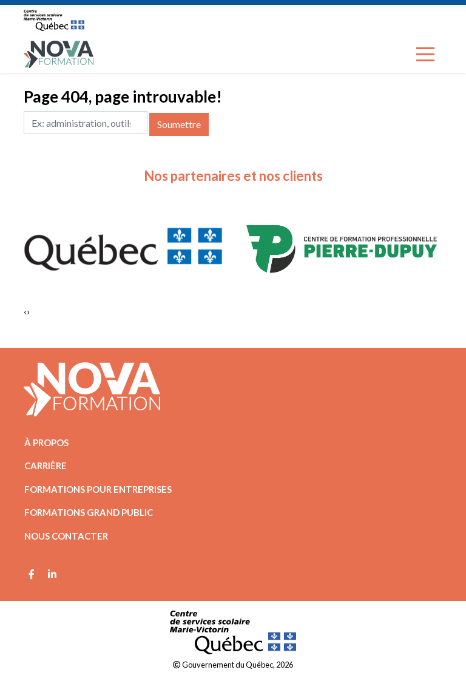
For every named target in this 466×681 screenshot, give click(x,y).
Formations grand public (88, 512)
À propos (46, 442)
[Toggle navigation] (425, 54)
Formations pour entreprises (98, 489)
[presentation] (25, 311)
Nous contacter (66, 535)
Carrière (45, 465)
